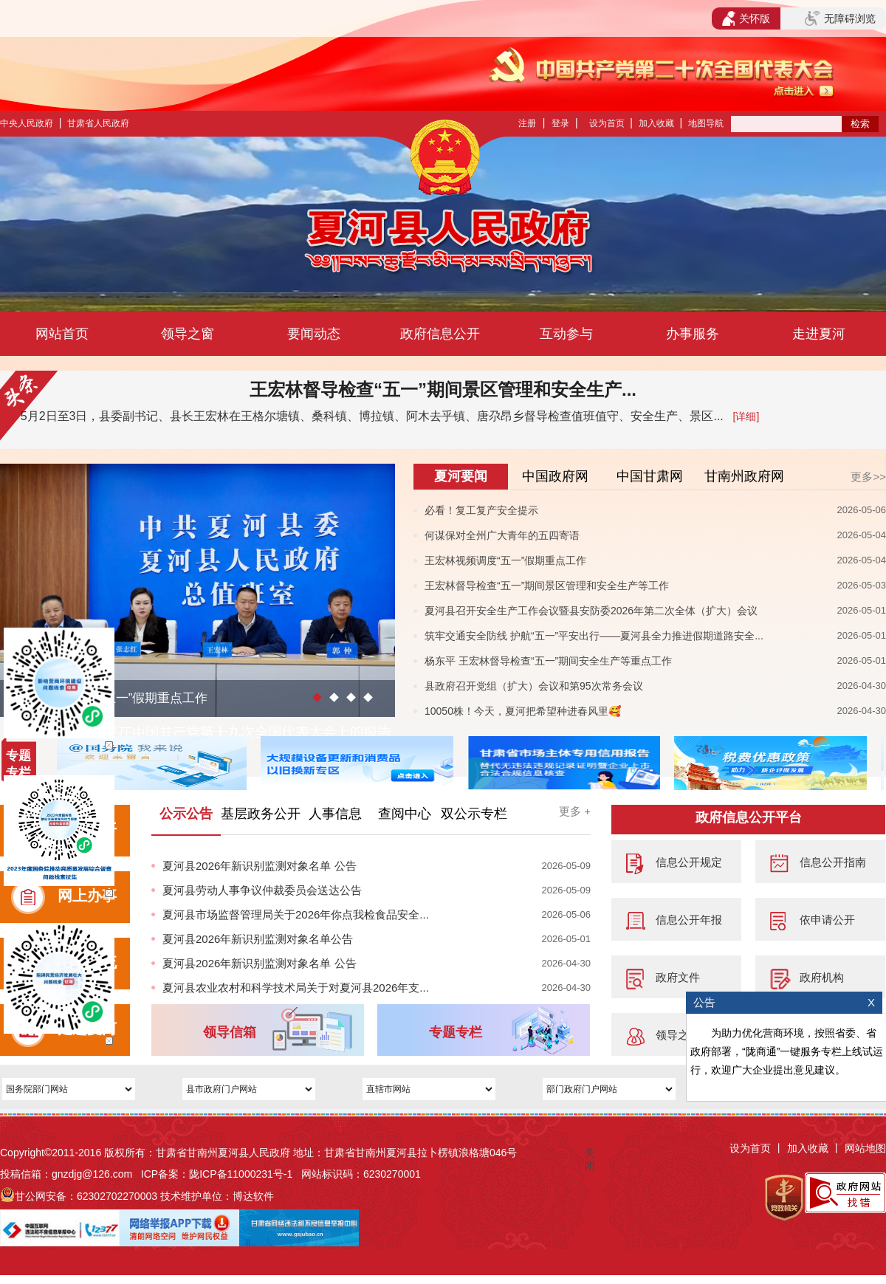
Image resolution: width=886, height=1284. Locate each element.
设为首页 (607, 123)
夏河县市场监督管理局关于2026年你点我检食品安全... (295, 914)
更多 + (575, 811)
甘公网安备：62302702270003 (86, 1196)
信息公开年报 (689, 919)
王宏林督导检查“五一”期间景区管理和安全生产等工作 (547, 585)
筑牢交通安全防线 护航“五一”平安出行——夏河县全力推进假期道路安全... (594, 636)
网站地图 (865, 1148)
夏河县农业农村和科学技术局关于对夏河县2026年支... (295, 987)
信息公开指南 (833, 862)
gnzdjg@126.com (92, 1174)
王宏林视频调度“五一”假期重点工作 (505, 560)
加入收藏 (656, 123)
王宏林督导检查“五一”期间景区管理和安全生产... (443, 389)
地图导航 (706, 123)
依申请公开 (827, 919)
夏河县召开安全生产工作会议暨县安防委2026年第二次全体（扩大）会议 (591, 611)
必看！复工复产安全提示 (481, 510)
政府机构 (822, 977)
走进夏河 (818, 333)
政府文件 (678, 977)
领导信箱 (229, 1032)
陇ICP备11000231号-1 (240, 1174)
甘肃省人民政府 (98, 123)
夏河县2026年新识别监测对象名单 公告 (259, 865)
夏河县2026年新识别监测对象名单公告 (257, 939)
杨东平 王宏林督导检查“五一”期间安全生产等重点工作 (548, 661)
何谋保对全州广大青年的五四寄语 (502, 535)
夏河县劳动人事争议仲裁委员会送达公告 (262, 890)
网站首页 (62, 333)
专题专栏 (455, 1032)
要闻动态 (313, 333)
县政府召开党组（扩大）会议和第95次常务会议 (534, 686)
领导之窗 (187, 333)
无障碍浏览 (840, 18)
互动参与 (566, 333)
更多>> (868, 476)
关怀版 (746, 18)
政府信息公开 (440, 333)
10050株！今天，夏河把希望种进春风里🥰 (523, 711)
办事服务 (692, 333)
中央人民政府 (26, 123)
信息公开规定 (689, 862)
